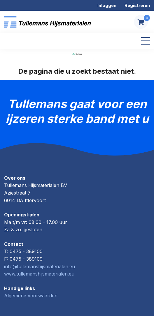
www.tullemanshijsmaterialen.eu (39, 274)
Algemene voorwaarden (30, 296)
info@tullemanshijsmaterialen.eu (39, 266)
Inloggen (106, 5)
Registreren (137, 5)
